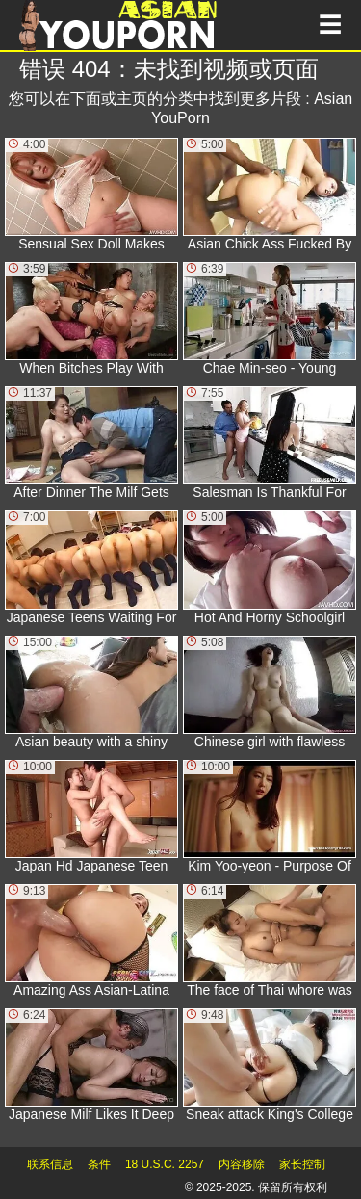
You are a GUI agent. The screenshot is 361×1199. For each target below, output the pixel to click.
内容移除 (242, 1164)
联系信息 (50, 1164)
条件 (99, 1164)
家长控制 (302, 1164)
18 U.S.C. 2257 (164, 1164)
